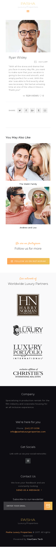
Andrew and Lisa (28, 227)
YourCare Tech (35, 539)
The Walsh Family (28, 184)
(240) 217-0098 (32, 428)
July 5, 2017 (43, 62)
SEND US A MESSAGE (28, 490)
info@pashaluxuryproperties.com (28, 431)
